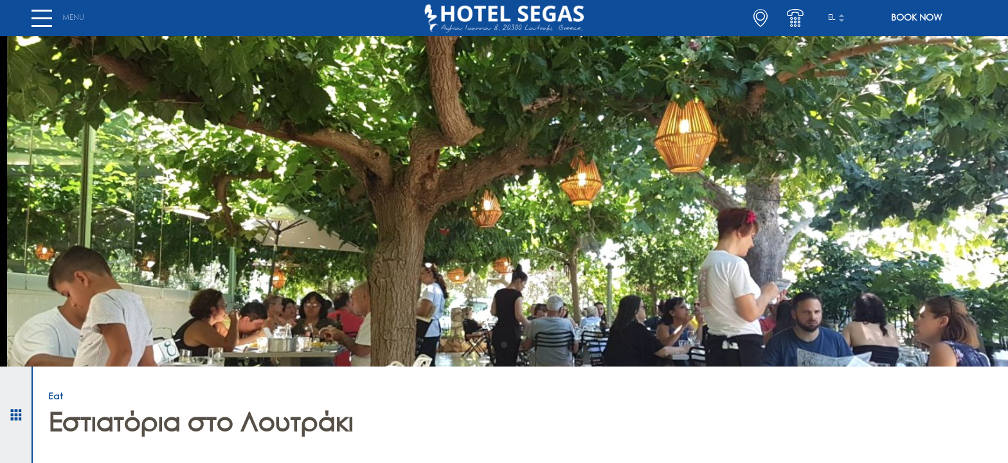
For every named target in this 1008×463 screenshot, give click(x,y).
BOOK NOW (916, 23)
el (832, 23)
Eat (55, 396)
